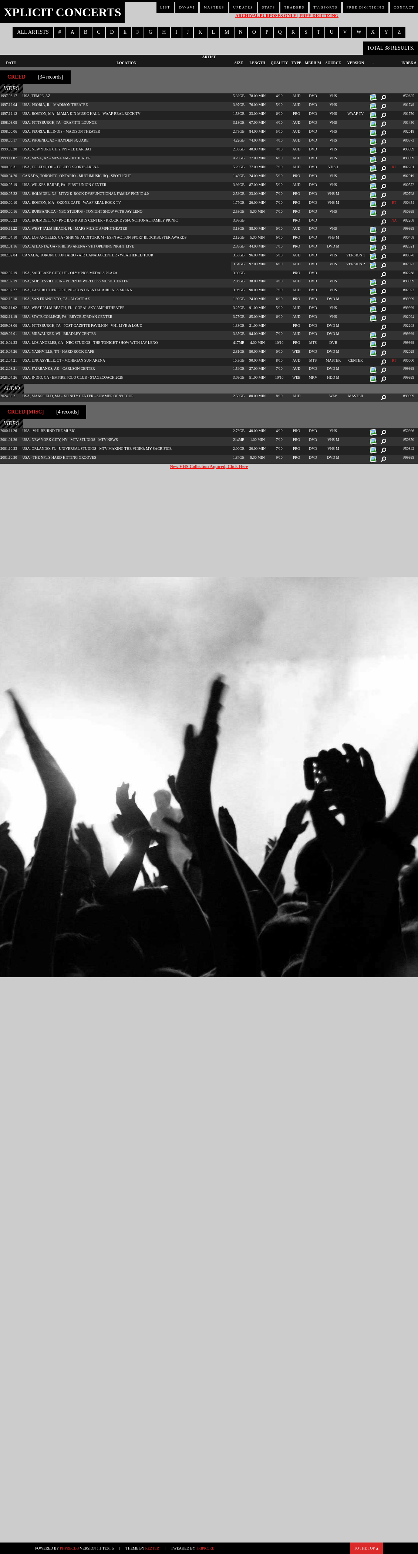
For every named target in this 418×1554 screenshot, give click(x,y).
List (165, 7)
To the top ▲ (366, 1548)
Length (258, 63)
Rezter (152, 1548)
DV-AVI (187, 7)
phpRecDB (69, 1548)
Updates (243, 7)
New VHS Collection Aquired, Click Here (209, 466)
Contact (404, 7)
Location (126, 63)
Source (333, 63)
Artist (209, 57)
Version (355, 63)
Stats (268, 7)
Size (239, 63)
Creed (16, 77)
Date (11, 63)
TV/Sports (325, 7)
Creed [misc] (25, 412)
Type (296, 63)
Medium (313, 63)
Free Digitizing (366, 7)
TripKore (205, 1548)
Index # (408, 63)
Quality (279, 63)
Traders (294, 7)
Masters (214, 7)
